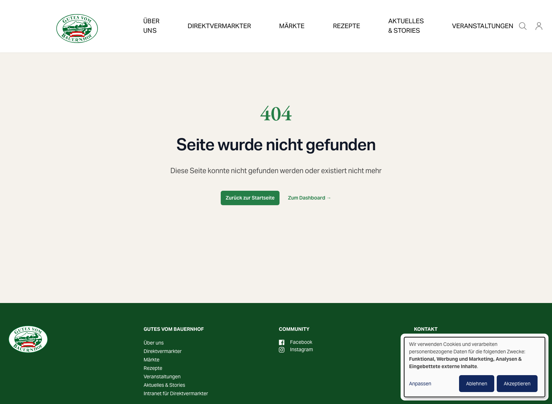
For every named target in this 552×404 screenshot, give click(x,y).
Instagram (296, 349)
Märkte (266, 15)
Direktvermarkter (209, 15)
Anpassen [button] (420, 383)
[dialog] (474, 367)
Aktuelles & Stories (365, 15)
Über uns (151, 15)
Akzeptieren (517, 383)
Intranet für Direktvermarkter (176, 393)
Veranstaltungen (439, 15)
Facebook (295, 342)
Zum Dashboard (309, 198)
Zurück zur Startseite (250, 198)
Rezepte (306, 15)
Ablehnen (476, 383)
